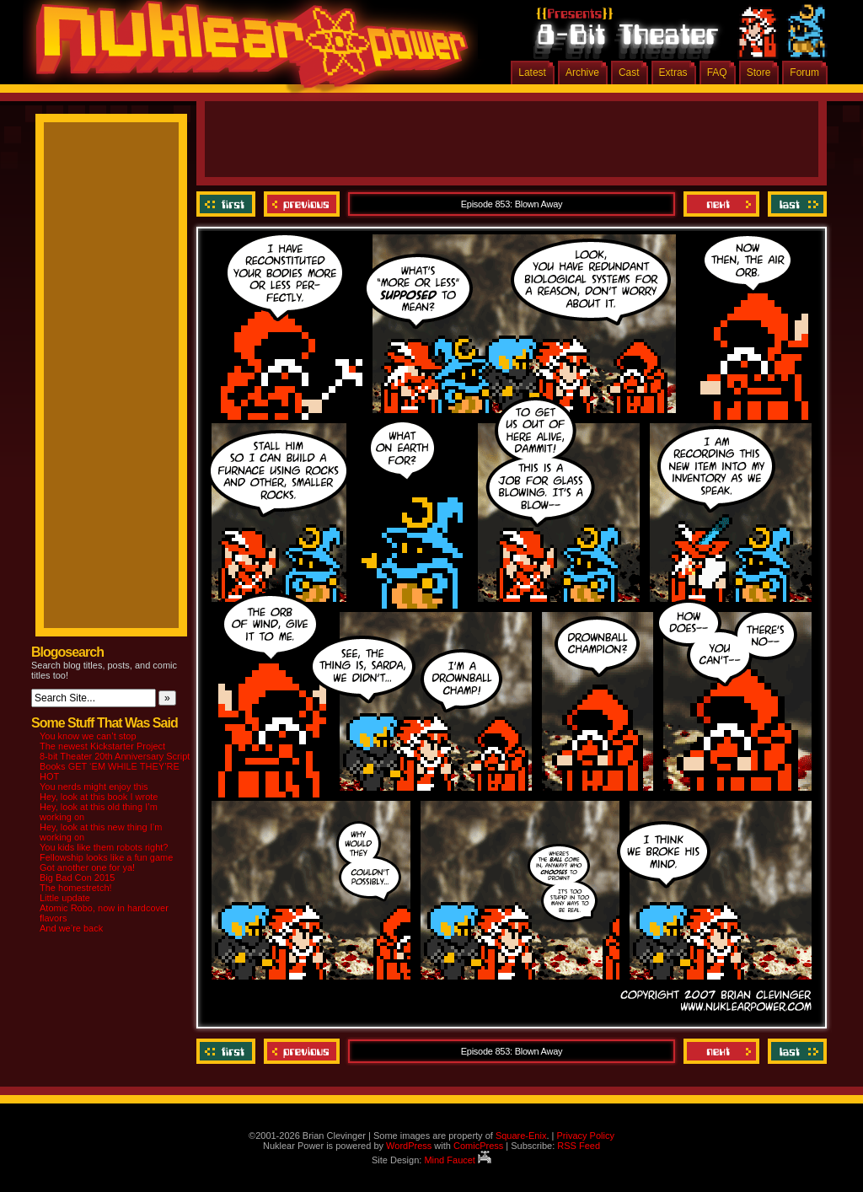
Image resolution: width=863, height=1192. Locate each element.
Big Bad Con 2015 (77, 878)
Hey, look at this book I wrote (99, 797)
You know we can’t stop (88, 736)
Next (721, 204)
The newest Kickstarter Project (102, 746)
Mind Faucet (457, 1160)
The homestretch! (76, 888)
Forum (804, 72)
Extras (673, 72)
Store (759, 72)
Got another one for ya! (87, 867)
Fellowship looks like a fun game (106, 857)
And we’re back (71, 928)
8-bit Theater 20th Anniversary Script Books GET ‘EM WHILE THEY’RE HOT (115, 766)
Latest (532, 72)
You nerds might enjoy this (94, 786)
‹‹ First (228, 204)
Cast (629, 72)
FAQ (717, 72)
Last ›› (795, 204)
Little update (65, 898)
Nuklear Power (246, 50)
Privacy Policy (585, 1135)
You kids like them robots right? (104, 847)
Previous (302, 204)
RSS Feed (578, 1146)
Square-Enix (521, 1135)
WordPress (409, 1146)
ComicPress (478, 1146)
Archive (582, 72)
